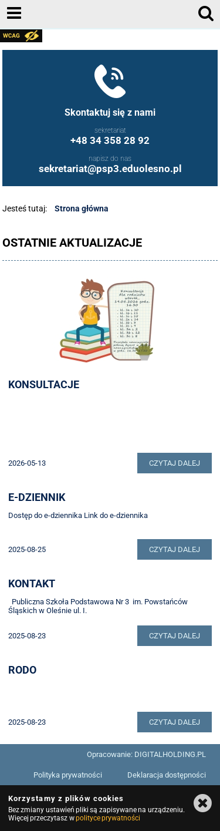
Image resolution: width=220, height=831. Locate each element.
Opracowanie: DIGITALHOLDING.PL (146, 754)
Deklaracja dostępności (166, 775)
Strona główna (82, 208)
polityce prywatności (108, 818)
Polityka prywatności (67, 775)
